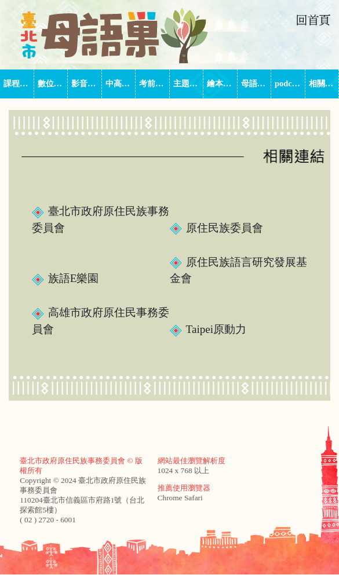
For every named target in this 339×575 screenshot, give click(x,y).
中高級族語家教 (120, 83)
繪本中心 (222, 83)
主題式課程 (188, 83)
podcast (288, 83)
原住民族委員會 (216, 228)
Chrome (170, 497)
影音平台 (86, 83)
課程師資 (18, 83)
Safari (193, 497)
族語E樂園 (65, 278)
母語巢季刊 (256, 83)
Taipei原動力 (208, 329)
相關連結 (324, 83)
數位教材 (53, 83)
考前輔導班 (154, 83)
